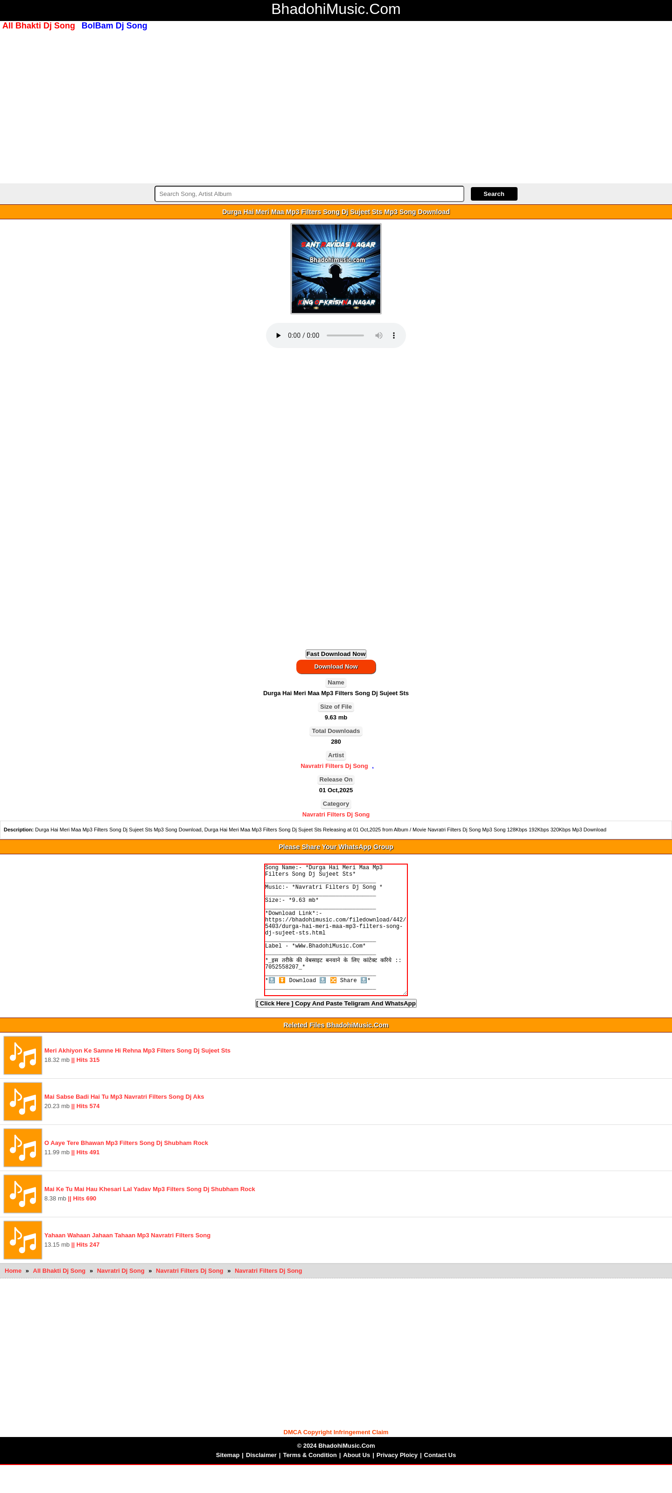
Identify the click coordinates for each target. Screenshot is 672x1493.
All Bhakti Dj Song (60, 1298)
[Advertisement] (336, 106)
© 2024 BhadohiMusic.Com (336, 1473)
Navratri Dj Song (121, 1298)
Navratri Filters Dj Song (334, 765)
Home (13, 1298)
